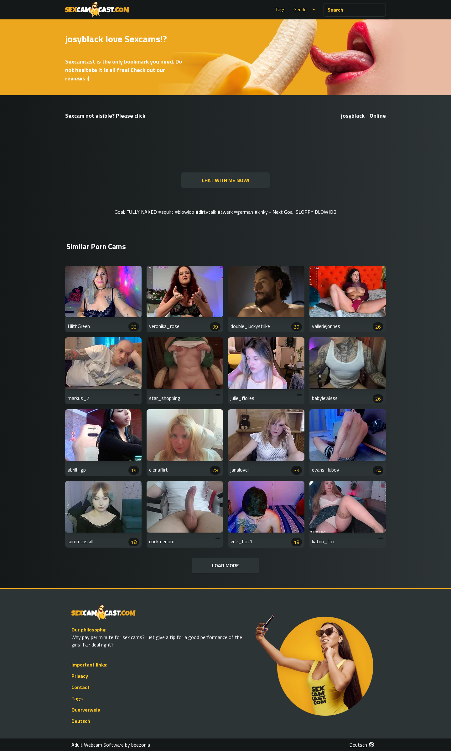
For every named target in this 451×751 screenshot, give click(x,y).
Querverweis (85, 709)
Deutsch (80, 721)
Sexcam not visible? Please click (105, 115)
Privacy (79, 676)
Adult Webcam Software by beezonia (110, 744)
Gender (305, 9)
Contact (80, 687)
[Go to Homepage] (97, 10)
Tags (280, 9)
